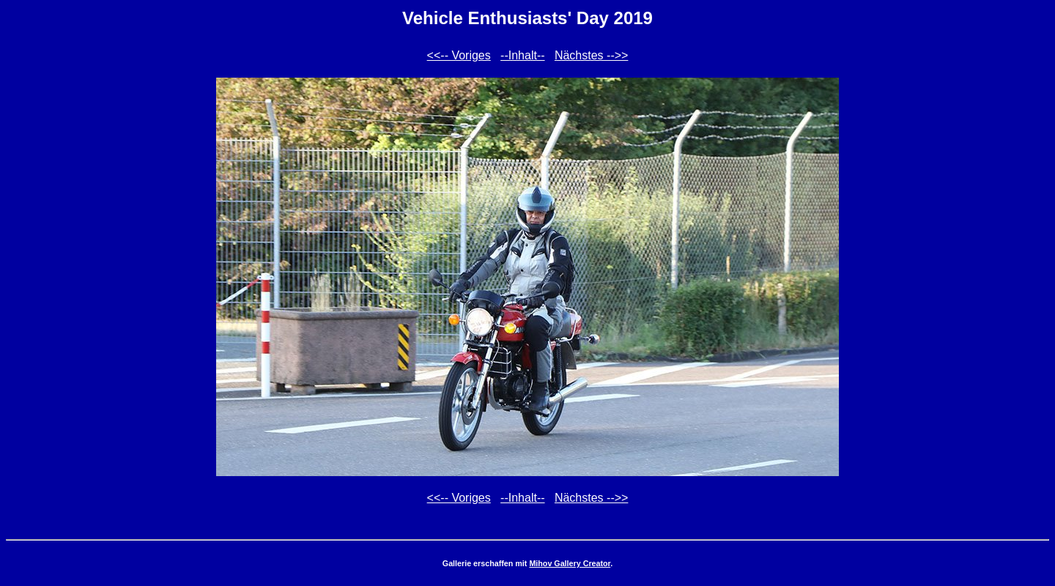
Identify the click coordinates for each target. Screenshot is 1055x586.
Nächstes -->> (591, 55)
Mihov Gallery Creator (569, 563)
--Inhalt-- (522, 55)
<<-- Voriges (459, 55)
